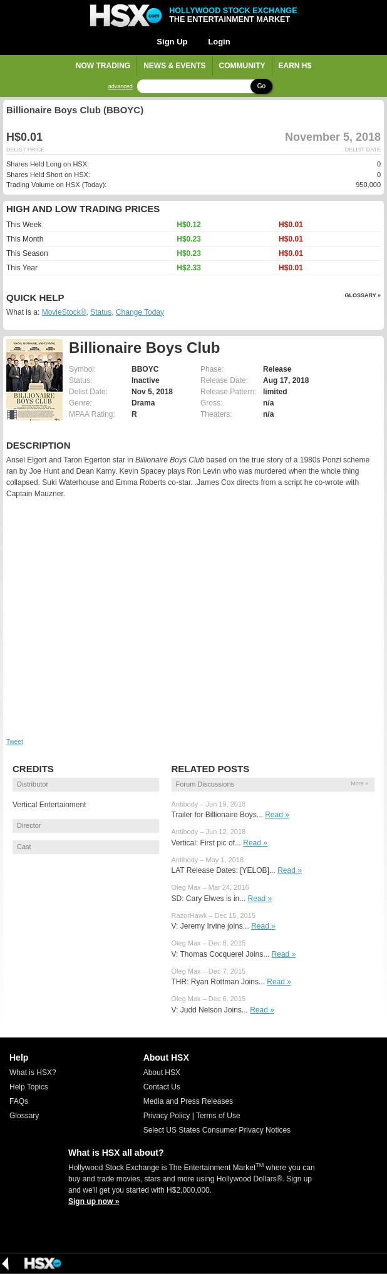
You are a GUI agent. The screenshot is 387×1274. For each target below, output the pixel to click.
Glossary (24, 1115)
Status (100, 312)
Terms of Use (218, 1115)
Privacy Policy (166, 1115)
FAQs (18, 1101)
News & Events (174, 65)
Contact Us (161, 1087)
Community (242, 65)
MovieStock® (64, 312)
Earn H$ (295, 65)
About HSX (161, 1072)
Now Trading (103, 65)
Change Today (140, 312)
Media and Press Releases (188, 1101)
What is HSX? (32, 1072)
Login (219, 41)
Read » (277, 814)
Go (261, 86)
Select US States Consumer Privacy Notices (217, 1130)
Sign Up (172, 41)
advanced (120, 86)
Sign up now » (93, 1201)
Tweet (14, 741)
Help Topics (28, 1087)
